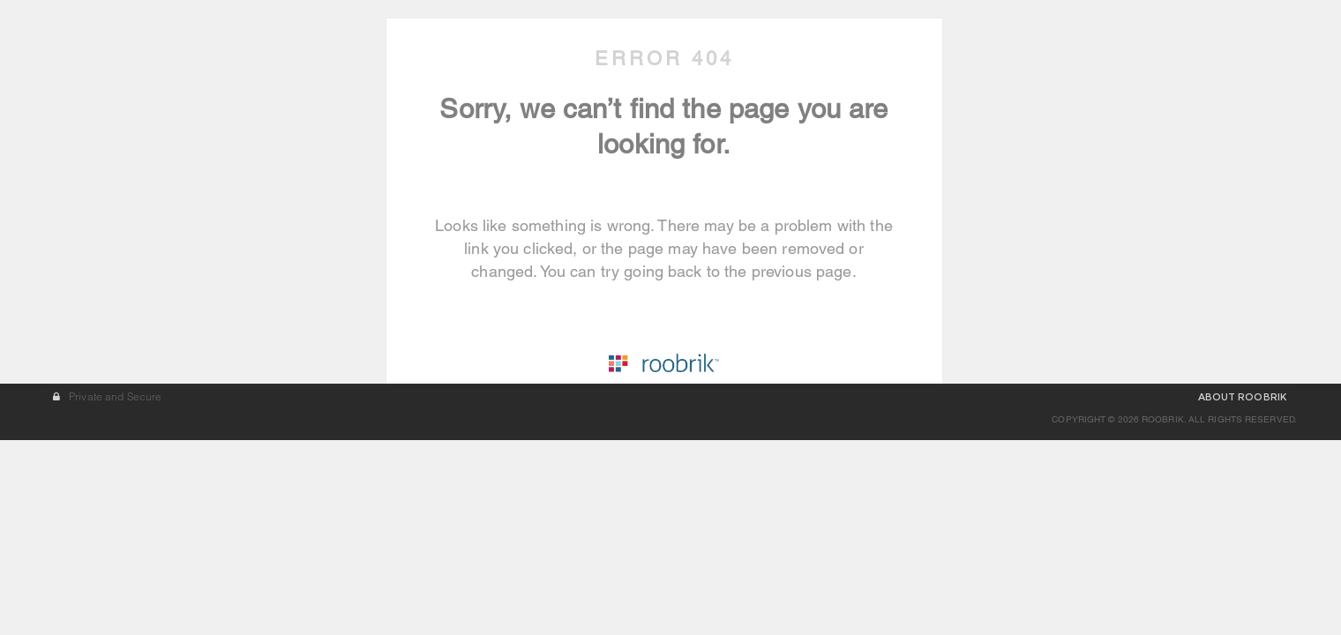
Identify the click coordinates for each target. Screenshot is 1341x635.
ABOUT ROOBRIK (1242, 592)
